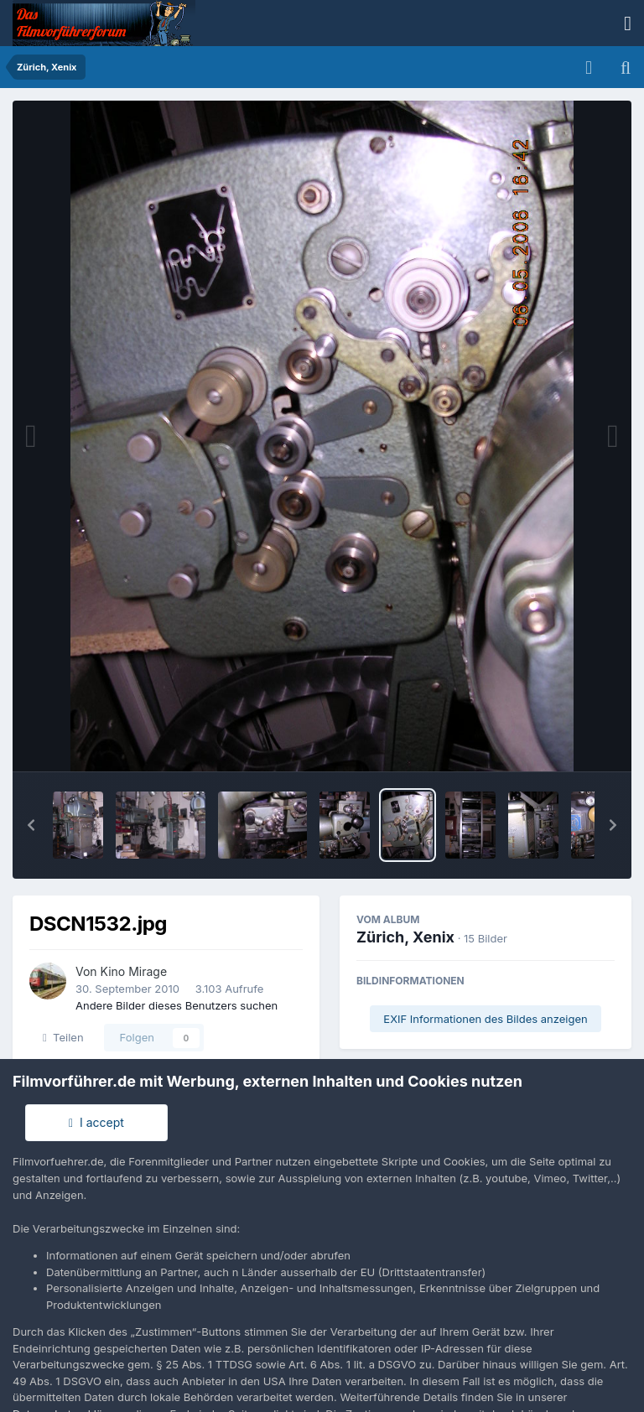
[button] (31, 825)
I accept (96, 1122)
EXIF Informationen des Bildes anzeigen (485, 1018)
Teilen (63, 1037)
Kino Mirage (134, 971)
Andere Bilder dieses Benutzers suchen (176, 1005)
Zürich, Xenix (405, 937)
